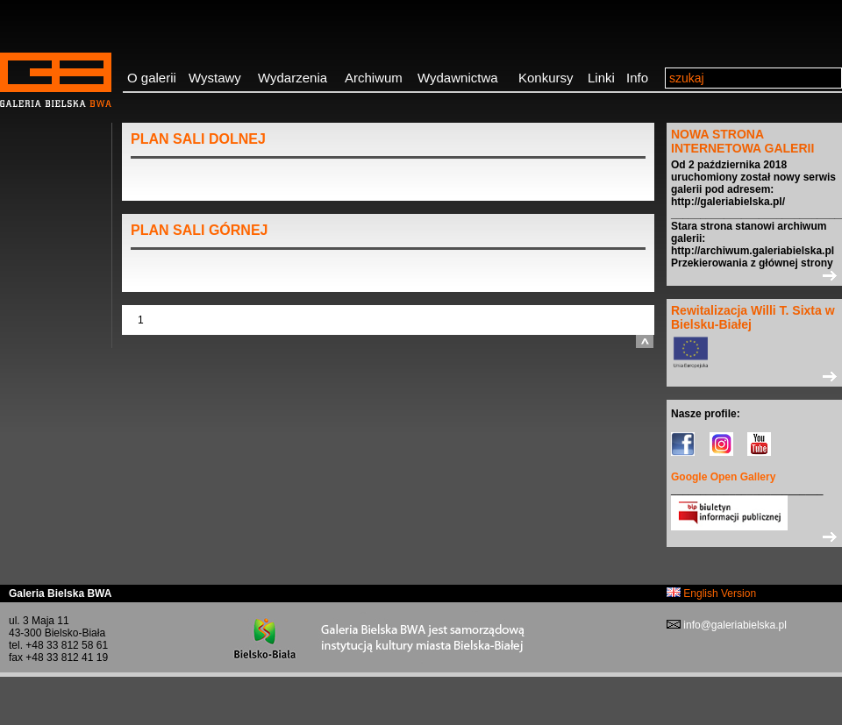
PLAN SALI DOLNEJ (198, 138)
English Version (711, 593)
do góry (644, 341)
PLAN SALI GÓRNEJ (199, 230)
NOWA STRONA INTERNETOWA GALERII (742, 141)
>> (754, 275)
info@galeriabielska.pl (734, 625)
